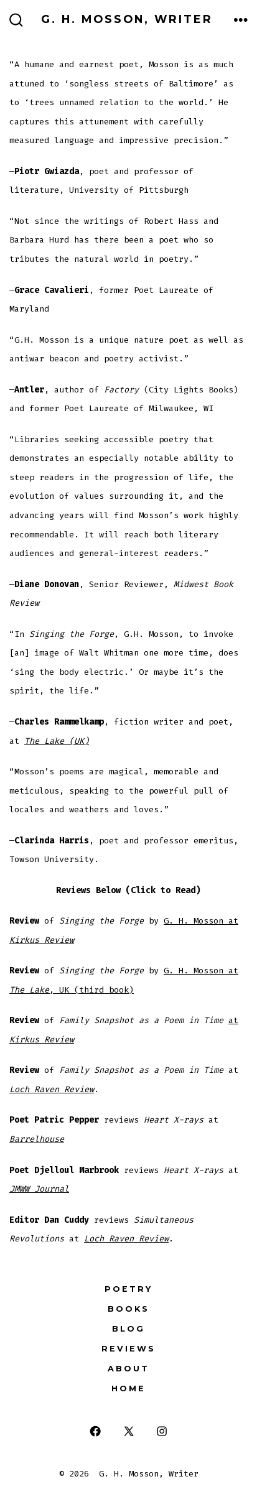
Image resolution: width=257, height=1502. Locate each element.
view (64, 940)
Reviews (128, 1348)
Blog (128, 1328)
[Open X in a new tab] (128, 1431)
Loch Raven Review (51, 1089)
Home (128, 1388)
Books (128, 1309)
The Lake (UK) (56, 741)
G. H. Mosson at (201, 921)
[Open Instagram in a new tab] (162, 1431)
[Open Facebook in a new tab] (95, 1431)
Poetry (128, 1289)
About (128, 1368)
